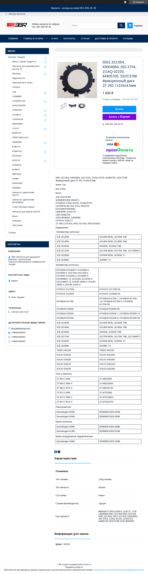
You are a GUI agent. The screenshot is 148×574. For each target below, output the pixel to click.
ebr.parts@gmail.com (20, 328)
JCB (14, 92)
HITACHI (16, 160)
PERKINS (16, 188)
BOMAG (16, 169)
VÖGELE (16, 87)
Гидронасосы (18, 78)
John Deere (17, 225)
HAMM (15, 179)
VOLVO (15, 128)
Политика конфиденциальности (130, 570)
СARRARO (17, 110)
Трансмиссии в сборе (22, 82)
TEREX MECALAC (20, 137)
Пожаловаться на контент (104, 570)
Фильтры (16, 73)
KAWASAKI (17, 183)
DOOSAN (16, 156)
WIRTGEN (16, 174)
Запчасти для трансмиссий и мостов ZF (26, 67)
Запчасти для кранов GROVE (26, 212)
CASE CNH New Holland (23, 207)
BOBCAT (16, 147)
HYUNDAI (16, 115)
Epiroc (15, 216)
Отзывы (128, 38)
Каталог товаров (16, 57)
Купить (119, 109)
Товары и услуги (33, 38)
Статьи (85, 38)
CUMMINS (17, 96)
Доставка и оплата (106, 38)
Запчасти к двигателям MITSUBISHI (23, 201)
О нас (54, 38)
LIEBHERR (17, 142)
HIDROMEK (17, 124)
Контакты (69, 38)
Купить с (119, 117)
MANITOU (16, 133)
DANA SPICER (19, 105)
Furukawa (16, 221)
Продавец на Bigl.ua (74, 567)
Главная (13, 38)
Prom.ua (87, 564)
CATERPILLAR (18, 101)
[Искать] (121, 25)
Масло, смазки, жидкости (24, 61)
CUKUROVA (17, 119)
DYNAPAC (17, 165)
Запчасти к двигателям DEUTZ (23, 193)
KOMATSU (17, 151)
